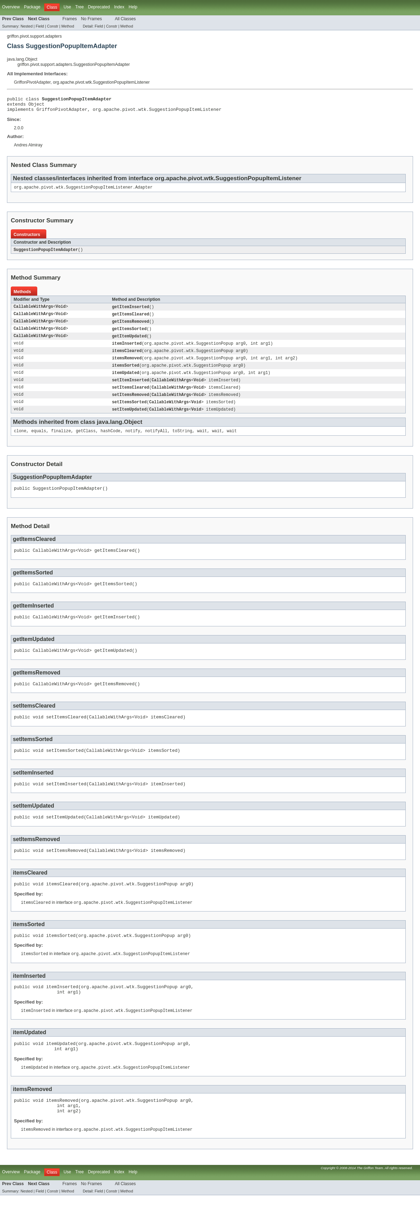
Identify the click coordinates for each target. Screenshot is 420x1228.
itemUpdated (125, 380)
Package (32, 7)
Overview (11, 7)
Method (67, 26)
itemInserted (127, 349)
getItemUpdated (129, 342)
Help (133, 7)
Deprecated (99, 7)
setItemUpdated (129, 418)
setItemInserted (130, 388)
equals (38, 441)
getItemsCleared (130, 319)
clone (20, 441)
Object (37, 106)
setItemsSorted (129, 411)
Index (119, 7)
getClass (86, 441)
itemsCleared (127, 357)
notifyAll (156, 441)
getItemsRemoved (130, 326)
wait (202, 441)
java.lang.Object (22, 59)
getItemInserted (130, 311)
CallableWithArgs (33, 311)
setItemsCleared (130, 395)
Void (60, 311)
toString (182, 441)
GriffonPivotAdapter (32, 82)
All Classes (125, 18)
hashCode (110, 441)
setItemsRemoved (130, 403)
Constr (52, 26)
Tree (79, 7)
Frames (69, 18)
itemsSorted (125, 372)
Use (67, 7)
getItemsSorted (129, 334)
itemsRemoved (127, 365)
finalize (61, 441)
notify (132, 441)
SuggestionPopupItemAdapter (46, 254)
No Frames (91, 18)
